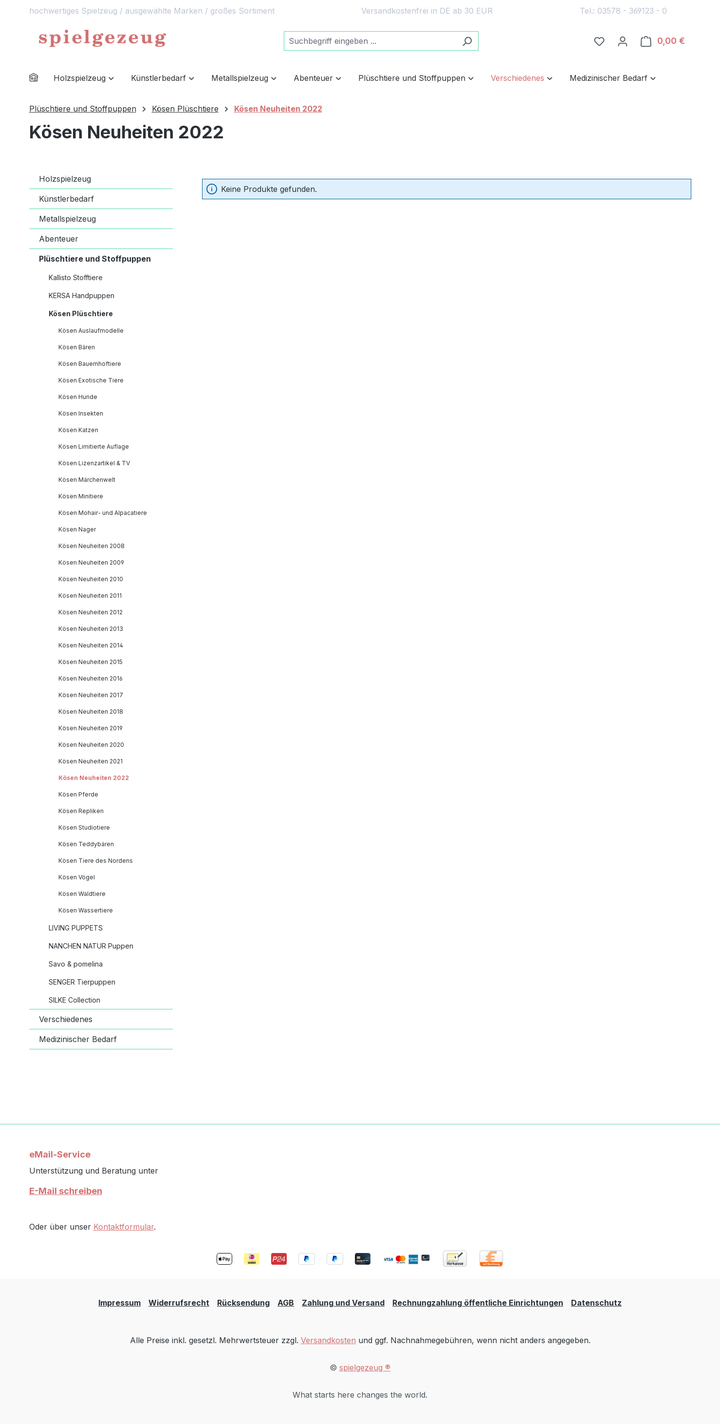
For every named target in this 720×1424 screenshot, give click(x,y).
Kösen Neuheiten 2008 (91, 546)
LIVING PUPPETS (76, 928)
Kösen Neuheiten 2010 (90, 579)
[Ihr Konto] (622, 41)
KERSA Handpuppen (81, 295)
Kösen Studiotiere (84, 827)
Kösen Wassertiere (85, 910)
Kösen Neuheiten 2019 (90, 728)
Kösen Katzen (78, 430)
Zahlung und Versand (343, 1303)
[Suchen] (467, 41)
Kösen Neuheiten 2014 (90, 645)
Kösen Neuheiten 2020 (91, 744)
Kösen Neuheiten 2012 (90, 612)
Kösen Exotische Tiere (91, 380)
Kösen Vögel (76, 877)
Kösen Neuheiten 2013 (90, 628)
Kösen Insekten (80, 413)
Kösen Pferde (78, 794)
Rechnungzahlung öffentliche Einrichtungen (477, 1303)
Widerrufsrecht (178, 1303)
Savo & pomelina (76, 964)
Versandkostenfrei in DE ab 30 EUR (427, 11)
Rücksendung (243, 1303)
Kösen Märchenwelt (86, 479)
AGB (285, 1303)
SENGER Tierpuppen (82, 982)
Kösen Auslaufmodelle (91, 330)
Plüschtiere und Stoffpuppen (95, 259)
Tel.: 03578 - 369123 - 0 (623, 11)
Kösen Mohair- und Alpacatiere (102, 512)
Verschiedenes (65, 1019)
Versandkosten (328, 1340)
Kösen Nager (77, 529)
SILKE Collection (74, 1000)
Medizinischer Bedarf (78, 1039)
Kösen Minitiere (80, 496)
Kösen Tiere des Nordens (95, 860)
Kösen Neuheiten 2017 (90, 695)
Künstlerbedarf (66, 199)
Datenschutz (596, 1303)
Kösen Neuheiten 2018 (90, 711)
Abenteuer (58, 239)
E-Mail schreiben (65, 1191)
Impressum (119, 1303)
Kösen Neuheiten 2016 (90, 678)
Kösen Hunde (77, 396)
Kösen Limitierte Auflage (93, 446)
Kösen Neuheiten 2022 (93, 777)
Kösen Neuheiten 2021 (90, 761)
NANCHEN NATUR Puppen (91, 946)
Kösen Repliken (81, 811)
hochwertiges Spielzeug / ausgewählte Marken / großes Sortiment (152, 11)
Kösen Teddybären (86, 844)
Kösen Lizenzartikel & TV (94, 463)
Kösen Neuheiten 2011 (90, 595)
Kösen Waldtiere (82, 893)
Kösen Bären (76, 347)
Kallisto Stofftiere (76, 277)
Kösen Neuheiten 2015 (90, 661)
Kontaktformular (123, 1227)
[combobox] (370, 41)
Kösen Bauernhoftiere (89, 363)
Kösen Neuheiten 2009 (91, 562)
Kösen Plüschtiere (81, 313)
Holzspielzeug (65, 179)
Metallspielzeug (67, 219)
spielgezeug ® (364, 1367)
